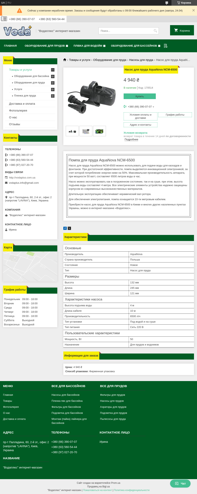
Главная (10, 45)
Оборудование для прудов (45, 45)
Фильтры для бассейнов (66, 406)
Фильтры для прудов (112, 394)
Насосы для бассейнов (65, 394)
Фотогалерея (18, 110)
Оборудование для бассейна (31, 76)
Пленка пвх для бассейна (66, 400)
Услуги (18, 89)
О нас (13, 117)
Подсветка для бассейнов (67, 412)
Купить (139, 96)
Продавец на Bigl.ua (98, 486)
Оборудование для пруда (109, 59)
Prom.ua (115, 483)
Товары (7, 400)
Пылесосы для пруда (113, 418)
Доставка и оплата (22, 103)
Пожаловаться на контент (97, 490)
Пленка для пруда (25, 95)
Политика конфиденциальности (132, 490)
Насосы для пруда (141, 59)
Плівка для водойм (88, 45)
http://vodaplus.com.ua (22, 177)
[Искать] (155, 30)
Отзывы (14, 124)
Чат (180, 483)
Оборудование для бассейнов (134, 45)
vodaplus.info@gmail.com (24, 182)
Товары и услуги (79, 59)
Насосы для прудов (112, 400)
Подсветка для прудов (113, 412)
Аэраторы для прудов (113, 406)
